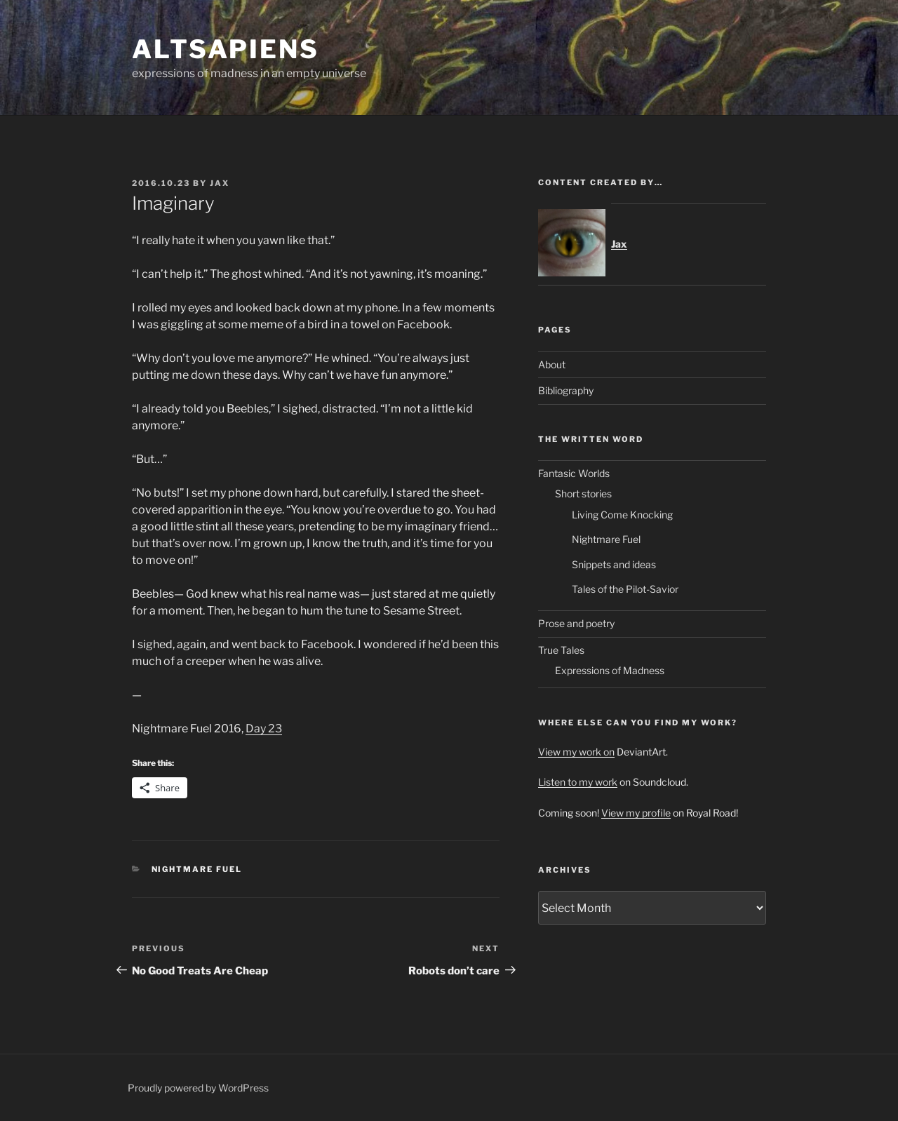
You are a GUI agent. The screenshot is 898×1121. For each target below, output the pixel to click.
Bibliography (566, 390)
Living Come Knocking (622, 515)
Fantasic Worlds (574, 473)
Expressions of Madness (609, 670)
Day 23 (264, 728)
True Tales (561, 650)
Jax (219, 183)
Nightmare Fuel (197, 869)
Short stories (583, 493)
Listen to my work (577, 782)
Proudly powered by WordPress (198, 1088)
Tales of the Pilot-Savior (625, 589)
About (551, 364)
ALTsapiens (225, 49)
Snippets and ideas (614, 564)
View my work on (576, 752)
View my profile (636, 813)
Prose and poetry (576, 623)
